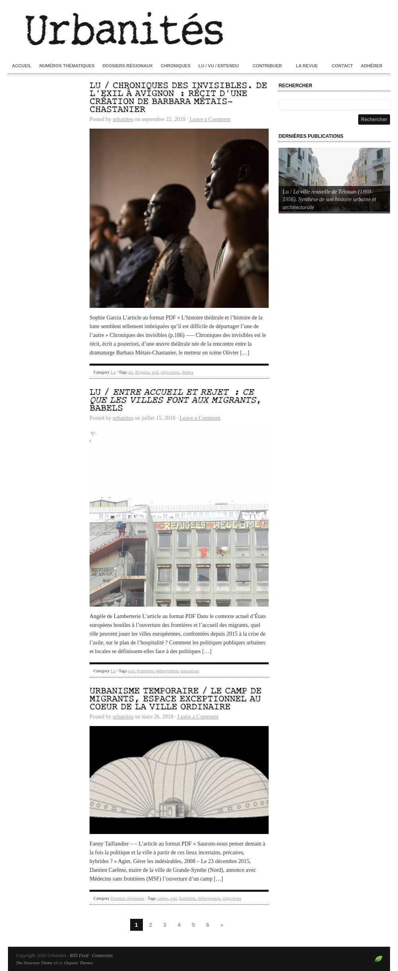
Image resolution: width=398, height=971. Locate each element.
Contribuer (267, 65)
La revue (307, 65)
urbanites (123, 119)
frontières (145, 670)
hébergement (167, 670)
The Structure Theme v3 (37, 962)
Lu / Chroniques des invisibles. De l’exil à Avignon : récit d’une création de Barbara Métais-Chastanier (178, 98)
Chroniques (176, 65)
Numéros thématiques (67, 65)
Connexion (102, 955)
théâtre (187, 372)
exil (155, 372)
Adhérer (371, 65)
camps (162, 898)
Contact (342, 65)
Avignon (142, 372)
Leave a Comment (209, 119)
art (130, 372)
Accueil (21, 65)
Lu (113, 372)
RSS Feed (79, 955)
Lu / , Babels (175, 400)
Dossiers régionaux (127, 65)
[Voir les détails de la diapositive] (334, 179)
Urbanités (199, 28)
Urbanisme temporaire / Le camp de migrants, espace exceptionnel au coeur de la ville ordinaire (175, 699)
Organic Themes (78, 962)
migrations (169, 372)
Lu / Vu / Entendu (219, 65)
